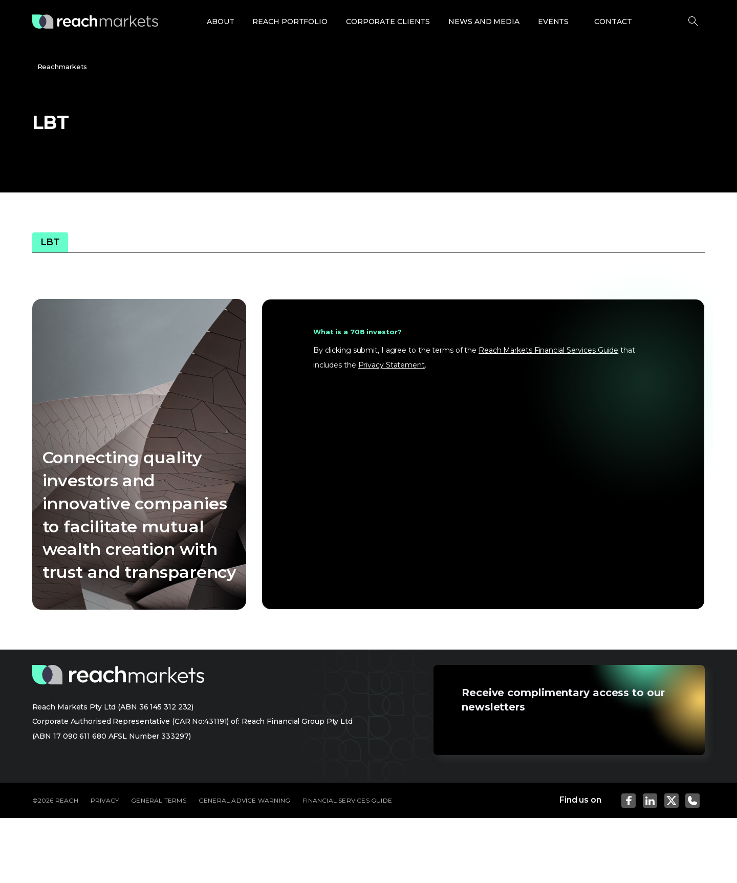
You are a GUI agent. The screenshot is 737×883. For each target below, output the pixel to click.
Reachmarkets (62, 66)
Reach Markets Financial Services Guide (548, 350)
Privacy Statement (391, 365)
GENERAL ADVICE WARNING (244, 800)
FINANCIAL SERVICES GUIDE (347, 800)
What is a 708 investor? (357, 332)
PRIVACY (105, 800)
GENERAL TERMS (158, 800)
